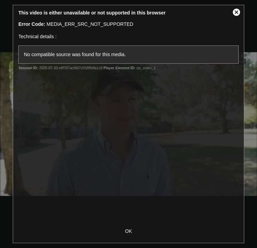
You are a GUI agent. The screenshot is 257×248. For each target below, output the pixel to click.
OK (128, 231)
